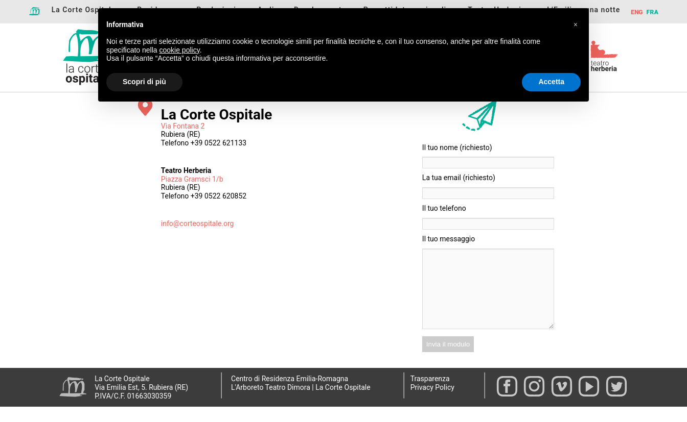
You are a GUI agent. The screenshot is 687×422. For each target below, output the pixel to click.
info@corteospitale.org (197, 223)
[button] (575, 24)
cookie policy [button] (179, 50)
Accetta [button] (551, 82)
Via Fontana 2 (183, 126)
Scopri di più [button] (144, 82)
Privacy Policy (432, 403)
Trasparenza (430, 394)
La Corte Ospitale (84, 10)
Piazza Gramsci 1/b (192, 179)
